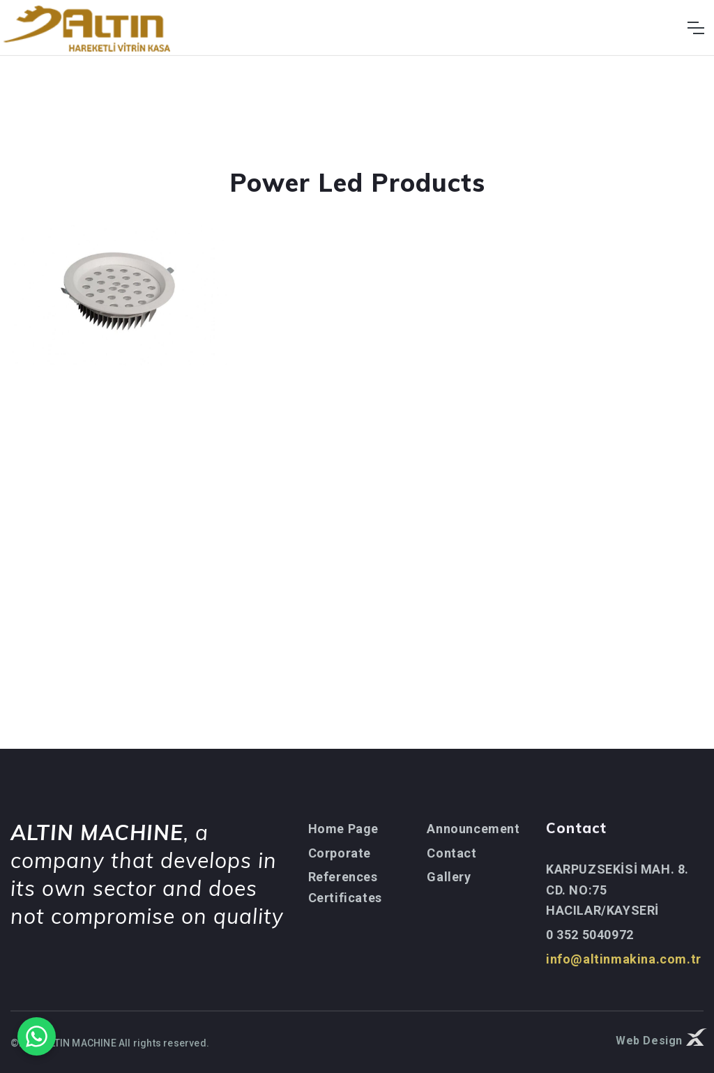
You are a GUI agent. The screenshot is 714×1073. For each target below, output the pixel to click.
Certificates (345, 897)
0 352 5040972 (590, 934)
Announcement (473, 828)
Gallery (449, 876)
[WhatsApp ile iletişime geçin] (36, 1036)
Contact (451, 853)
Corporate (339, 853)
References (343, 876)
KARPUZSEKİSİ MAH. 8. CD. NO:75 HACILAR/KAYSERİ (617, 890)
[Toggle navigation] (696, 28)
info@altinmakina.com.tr (623, 959)
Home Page (343, 828)
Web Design (660, 1039)
